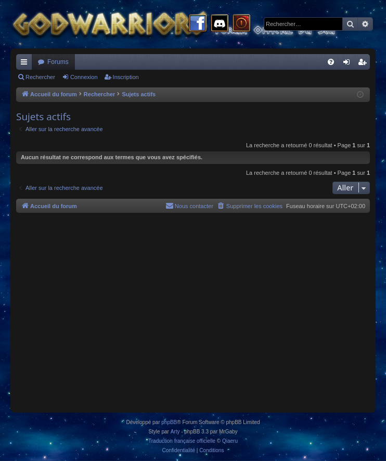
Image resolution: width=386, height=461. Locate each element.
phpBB (169, 422)
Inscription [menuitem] (364, 64)
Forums (58, 62)
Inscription (126, 77)
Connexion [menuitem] (348, 64)
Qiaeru (230, 441)
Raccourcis (26, 64)
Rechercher (40, 77)
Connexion (84, 77)
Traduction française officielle (181, 441)
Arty (175, 431)
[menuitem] (331, 62)
